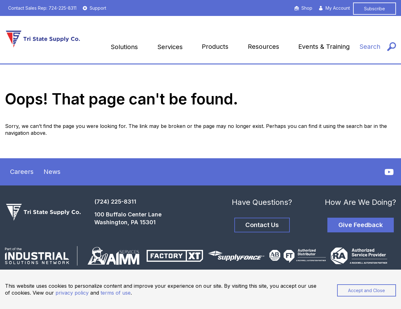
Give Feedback (360, 225)
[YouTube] (389, 172)
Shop (303, 8)
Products (215, 46)
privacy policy (72, 293)
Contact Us (262, 225)
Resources (263, 46)
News (52, 171)
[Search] (377, 46)
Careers (22, 171)
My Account (334, 8)
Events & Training (324, 46)
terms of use (116, 293)
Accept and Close (366, 290)
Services (170, 47)
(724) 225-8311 (115, 201)
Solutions (124, 47)
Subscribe (374, 8)
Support (94, 8)
